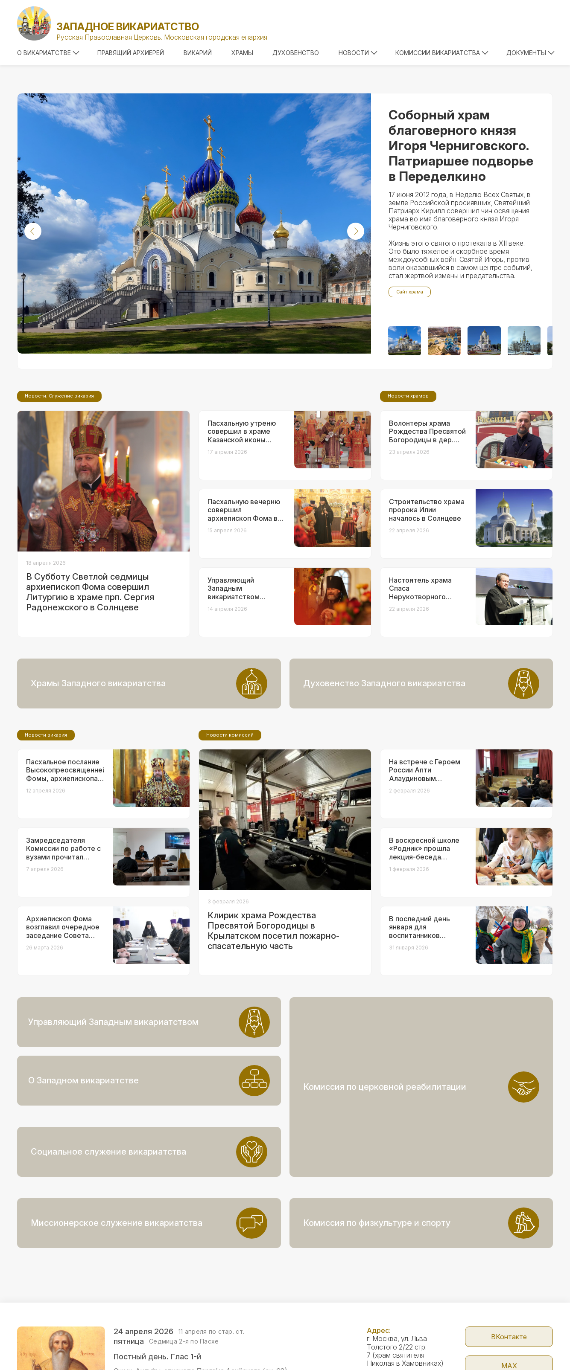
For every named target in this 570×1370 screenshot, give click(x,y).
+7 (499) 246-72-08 (399, 1357)
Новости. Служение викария (59, 467)
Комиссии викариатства (441, 52)
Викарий (198, 52)
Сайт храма (409, 292)
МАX (509, 1307)
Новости (358, 52)
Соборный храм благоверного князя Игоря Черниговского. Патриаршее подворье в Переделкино (461, 145)
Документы (530, 52)
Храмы (242, 52)
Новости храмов (408, 467)
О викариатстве (48, 52)
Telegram (509, 1336)
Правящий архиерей (130, 52)
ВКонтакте (509, 1278)
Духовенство (295, 52)
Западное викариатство (127, 26)
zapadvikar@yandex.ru (402, 1330)
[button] (32, 231)
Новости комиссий (230, 806)
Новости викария (46, 806)
